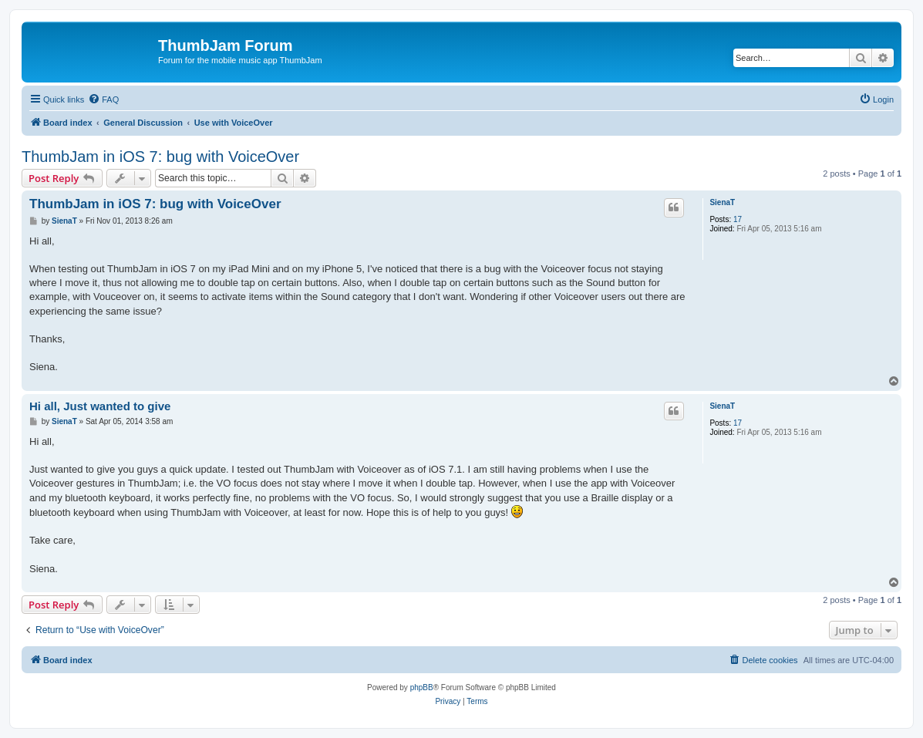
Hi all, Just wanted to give (99, 406)
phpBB (421, 687)
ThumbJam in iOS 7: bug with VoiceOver (160, 156)
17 (737, 219)
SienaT (722, 202)
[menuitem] (103, 99)
